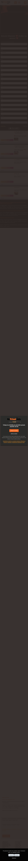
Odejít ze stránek (14, 433)
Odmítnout (14, 858)
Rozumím (17, 855)
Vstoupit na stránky (14, 430)
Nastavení (11, 855)
